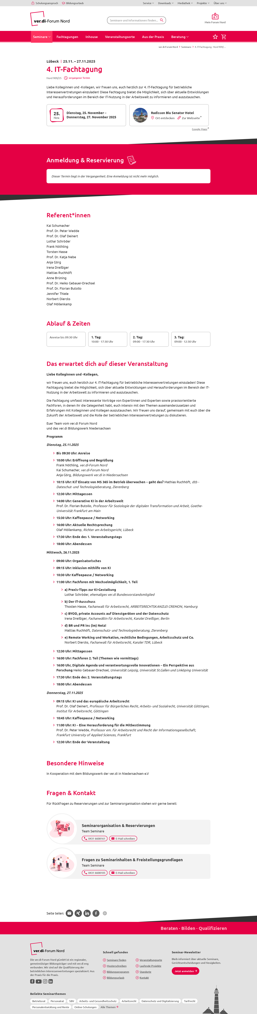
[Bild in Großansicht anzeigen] (47, 948)
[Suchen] (162, 20)
